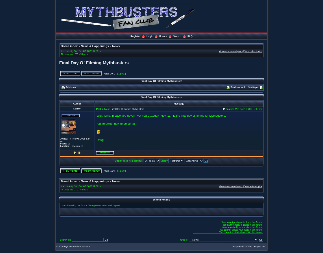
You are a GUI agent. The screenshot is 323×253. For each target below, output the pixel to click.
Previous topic (238, 87)
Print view (70, 87)
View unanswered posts (230, 51)
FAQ (190, 36)
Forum (163, 36)
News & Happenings (95, 46)
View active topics (253, 51)
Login (149, 36)
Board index (69, 46)
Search (177, 36)
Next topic (253, 87)
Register (135, 36)
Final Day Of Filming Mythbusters (94, 62)
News (116, 46)
